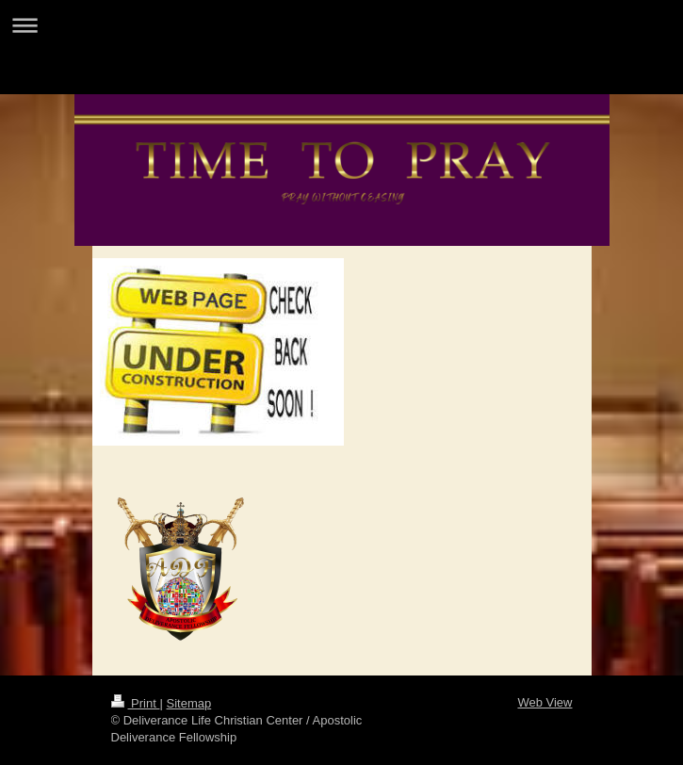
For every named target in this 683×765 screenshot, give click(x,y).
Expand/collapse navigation (341, 25)
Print (135, 703)
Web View (544, 702)
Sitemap (188, 703)
